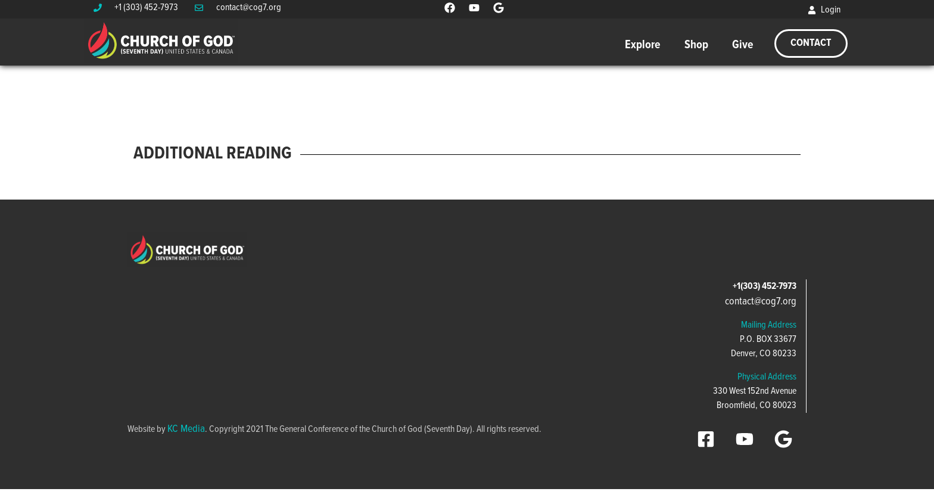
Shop (696, 45)
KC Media (186, 429)
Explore (643, 45)
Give (743, 45)
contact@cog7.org (760, 302)
